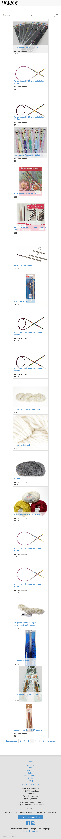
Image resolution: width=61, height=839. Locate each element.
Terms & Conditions (30, 775)
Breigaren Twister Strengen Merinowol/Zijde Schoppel (25, 624)
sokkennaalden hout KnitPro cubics (28, 730)
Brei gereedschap (21, 301)
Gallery (30, 773)
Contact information (30, 784)
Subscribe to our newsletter (30, 817)
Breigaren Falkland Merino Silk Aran (28, 409)
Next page (51, 741)
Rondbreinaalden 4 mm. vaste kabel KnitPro (28, 585)
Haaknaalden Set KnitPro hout (26, 193)
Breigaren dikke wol (22, 445)
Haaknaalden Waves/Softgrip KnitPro (28, 155)
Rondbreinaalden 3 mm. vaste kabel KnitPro (28, 369)
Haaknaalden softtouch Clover (26, 694)
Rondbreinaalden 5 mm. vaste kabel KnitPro (28, 549)
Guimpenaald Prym (21, 661)
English (25, 831)
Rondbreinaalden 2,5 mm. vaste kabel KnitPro (29, 118)
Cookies (31, 778)
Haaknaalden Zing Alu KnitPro (26, 47)
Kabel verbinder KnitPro (23, 265)
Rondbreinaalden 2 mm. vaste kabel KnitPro (28, 333)
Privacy (30, 780)
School (30, 768)
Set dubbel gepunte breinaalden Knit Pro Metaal (30, 228)
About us (30, 765)
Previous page (11, 741)
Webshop (30, 770)
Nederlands (33, 831)
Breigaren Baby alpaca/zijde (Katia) (28, 514)
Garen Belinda (19, 478)
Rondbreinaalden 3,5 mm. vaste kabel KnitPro (29, 82)
